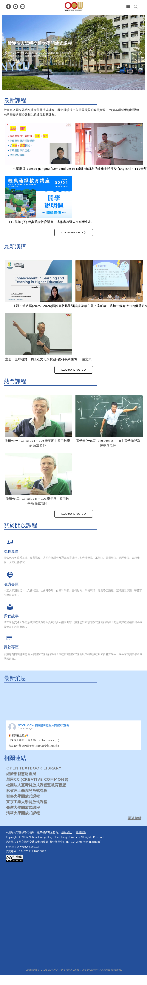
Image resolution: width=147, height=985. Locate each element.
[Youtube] (15, 6)
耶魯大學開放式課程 (23, 796)
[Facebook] (8, 6)
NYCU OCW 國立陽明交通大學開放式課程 (43, 725)
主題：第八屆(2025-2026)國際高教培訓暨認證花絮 (50, 305)
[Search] (136, 6)
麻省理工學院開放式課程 (26, 790)
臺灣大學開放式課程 (23, 807)
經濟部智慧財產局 (21, 773)
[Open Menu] (128, 6)
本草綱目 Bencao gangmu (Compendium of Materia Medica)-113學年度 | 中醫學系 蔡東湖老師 (50, 170)
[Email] (22, 6)
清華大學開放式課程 (23, 813)
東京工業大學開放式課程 (26, 801)
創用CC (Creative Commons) (37, 779)
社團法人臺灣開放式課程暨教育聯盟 (36, 784)
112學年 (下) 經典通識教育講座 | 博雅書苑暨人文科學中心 (50, 221)
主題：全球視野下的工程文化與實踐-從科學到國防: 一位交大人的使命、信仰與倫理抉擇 (50, 361)
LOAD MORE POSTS (73, 232)
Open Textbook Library (33, 768)
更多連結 (134, 818)
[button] (68, 87)
